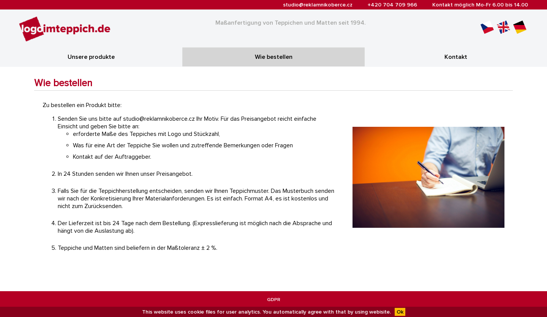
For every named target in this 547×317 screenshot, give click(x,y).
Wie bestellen (273, 57)
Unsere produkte (91, 57)
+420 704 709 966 (392, 5)
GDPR (273, 299)
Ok (400, 312)
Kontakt (455, 57)
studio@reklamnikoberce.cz (318, 5)
